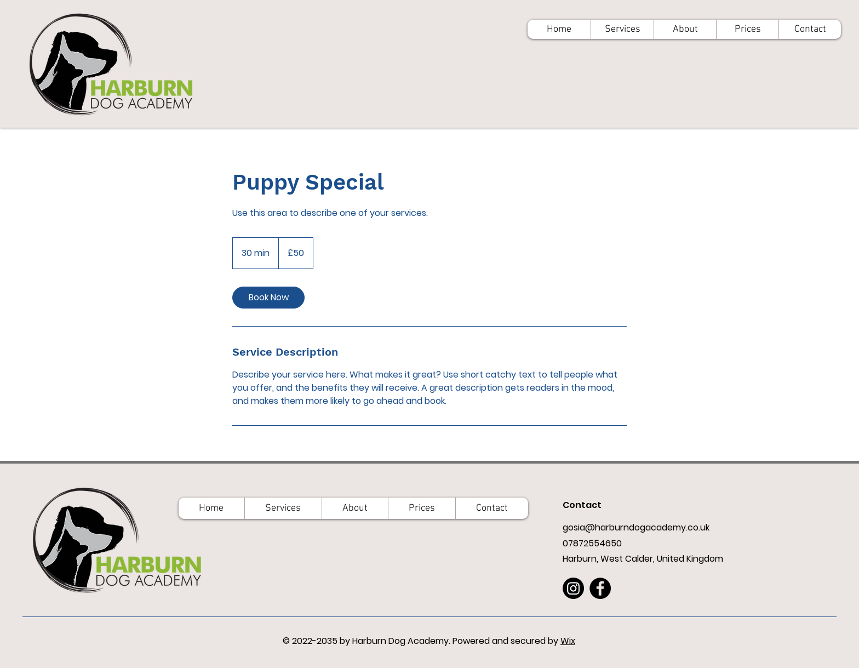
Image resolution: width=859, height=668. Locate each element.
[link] (268, 298)
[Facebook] (600, 588)
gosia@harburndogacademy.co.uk (636, 527)
